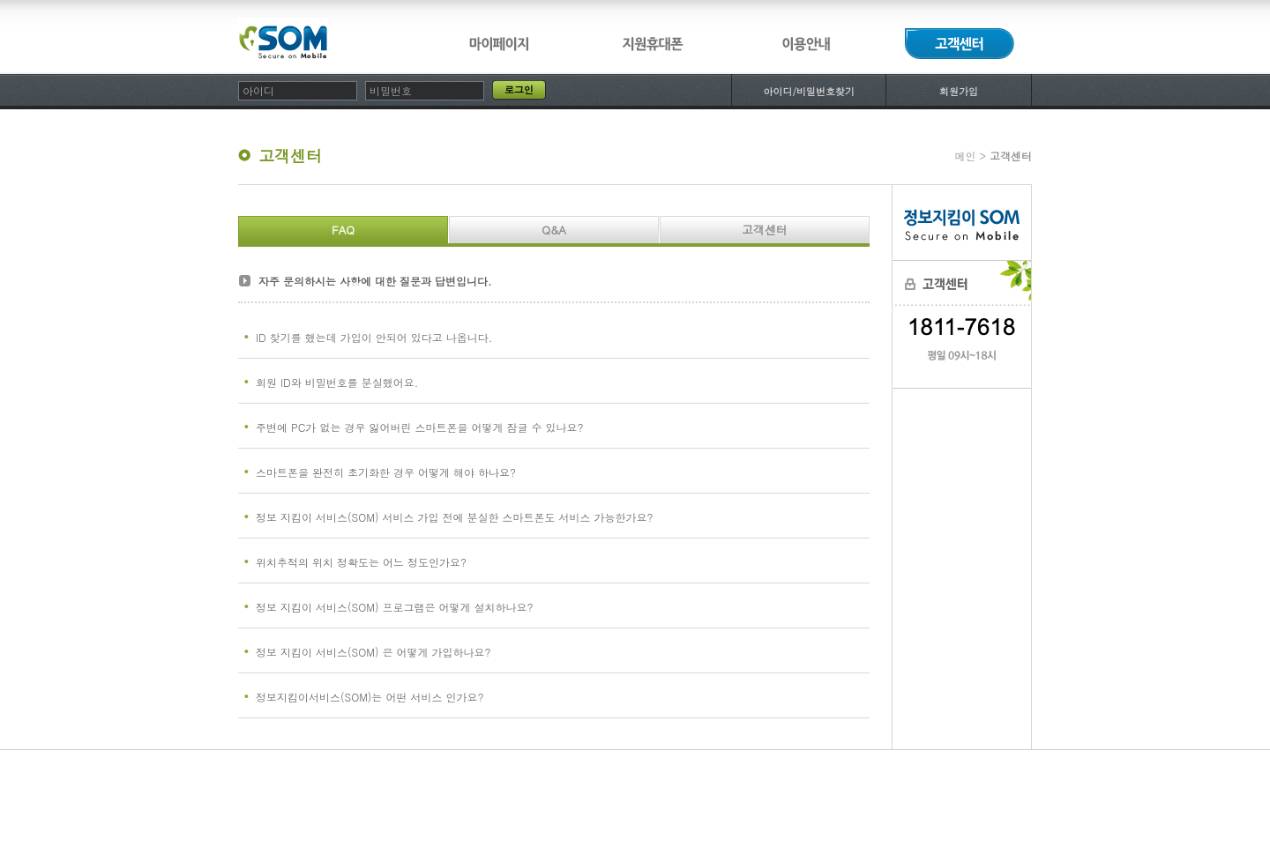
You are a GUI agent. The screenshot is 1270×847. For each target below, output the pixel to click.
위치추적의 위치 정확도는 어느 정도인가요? (361, 561)
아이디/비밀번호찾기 (809, 91)
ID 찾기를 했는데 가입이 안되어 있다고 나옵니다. (374, 337)
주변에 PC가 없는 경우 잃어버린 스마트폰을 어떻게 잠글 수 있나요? (419, 427)
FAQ (343, 229)
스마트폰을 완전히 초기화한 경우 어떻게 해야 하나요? (386, 471)
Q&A (554, 229)
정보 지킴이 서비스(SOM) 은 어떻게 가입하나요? (373, 651)
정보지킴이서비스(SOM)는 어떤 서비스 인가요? (369, 696)
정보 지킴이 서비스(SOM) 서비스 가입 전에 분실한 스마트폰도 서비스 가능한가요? (454, 516)
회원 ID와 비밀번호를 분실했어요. (337, 382)
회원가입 (958, 91)
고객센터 (765, 229)
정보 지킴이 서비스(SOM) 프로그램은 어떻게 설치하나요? (394, 606)
